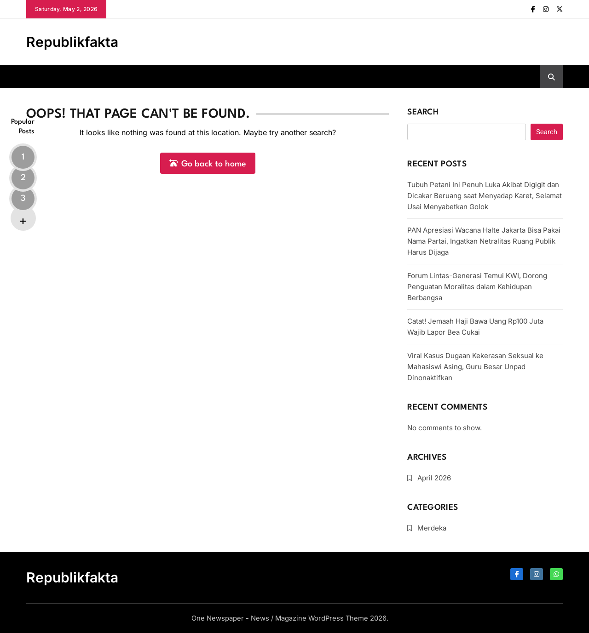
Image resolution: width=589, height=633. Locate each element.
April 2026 (434, 477)
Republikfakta (72, 42)
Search (423, 112)
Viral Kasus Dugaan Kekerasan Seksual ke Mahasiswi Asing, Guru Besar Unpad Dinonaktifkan (475, 366)
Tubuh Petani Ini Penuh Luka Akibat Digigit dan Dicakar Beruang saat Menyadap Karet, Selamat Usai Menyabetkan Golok (484, 195)
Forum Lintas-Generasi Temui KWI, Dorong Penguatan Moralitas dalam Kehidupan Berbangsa (477, 286)
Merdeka (431, 528)
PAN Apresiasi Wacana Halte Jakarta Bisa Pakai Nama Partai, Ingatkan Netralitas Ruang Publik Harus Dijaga (483, 241)
